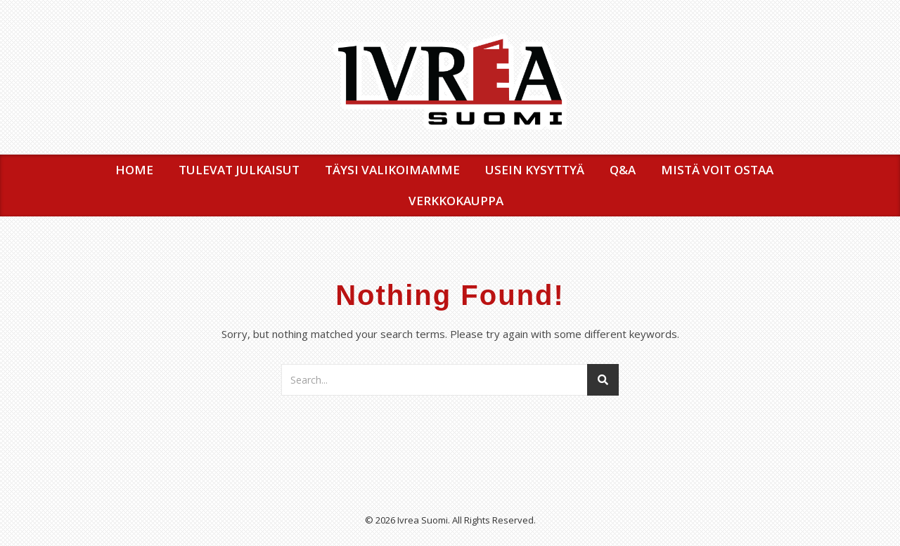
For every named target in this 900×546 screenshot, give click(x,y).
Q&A (623, 170)
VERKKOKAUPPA (456, 201)
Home (134, 170)
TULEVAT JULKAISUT (239, 170)
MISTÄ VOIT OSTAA (717, 170)
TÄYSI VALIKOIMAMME (392, 170)
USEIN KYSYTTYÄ (534, 170)
